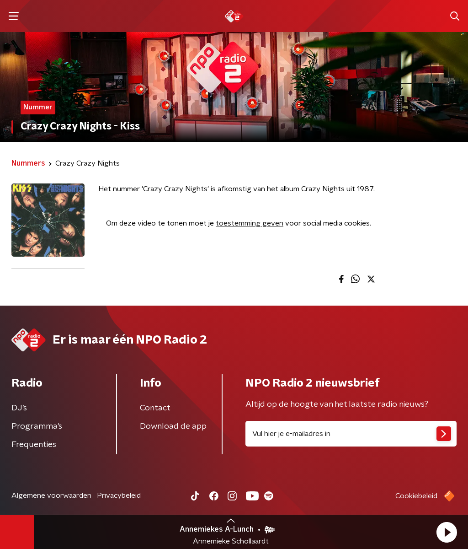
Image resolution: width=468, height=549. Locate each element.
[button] (446, 532)
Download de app (173, 426)
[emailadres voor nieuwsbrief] (351, 434)
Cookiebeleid (416, 496)
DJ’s (19, 408)
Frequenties (33, 445)
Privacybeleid (119, 495)
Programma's (36, 426)
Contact (155, 408)
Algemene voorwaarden (51, 495)
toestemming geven (249, 223)
